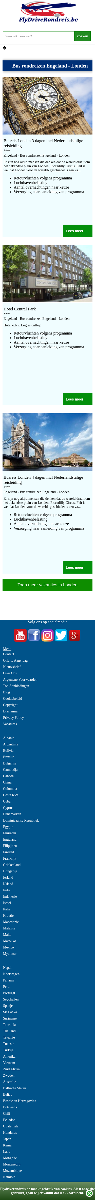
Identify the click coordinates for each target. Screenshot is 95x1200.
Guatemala (10, 1126)
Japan (7, 1139)
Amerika (9, 1056)
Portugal (9, 993)
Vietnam (9, 1063)
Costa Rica (10, 795)
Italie (6, 909)
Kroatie (8, 916)
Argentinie (10, 744)
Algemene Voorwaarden (20, 679)
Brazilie (8, 757)
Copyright (10, 705)
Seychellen (10, 999)
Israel (7, 903)
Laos (6, 1152)
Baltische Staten (14, 1088)
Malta (7, 935)
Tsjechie (9, 1037)
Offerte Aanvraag (15, 660)
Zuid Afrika (11, 1069)
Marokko (9, 941)
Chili (6, 1113)
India (6, 890)
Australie (9, 1082)
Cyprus (8, 808)
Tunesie (8, 1044)
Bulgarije (9, 763)
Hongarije (10, 871)
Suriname (10, 1018)
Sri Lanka (10, 1012)
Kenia (7, 1145)
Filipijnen (10, 846)
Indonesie (10, 896)
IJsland (8, 884)
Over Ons (10, 673)
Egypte (8, 827)
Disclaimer (10, 711)
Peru (6, 987)
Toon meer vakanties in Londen (47, 584)
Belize (7, 1094)
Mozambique (12, 1171)
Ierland (8, 877)
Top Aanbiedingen (16, 686)
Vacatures (10, 724)
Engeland (9, 839)
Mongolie (10, 1158)
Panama (8, 980)
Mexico (8, 947)
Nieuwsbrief (12, 667)
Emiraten (9, 833)
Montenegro (11, 1164)
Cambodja (10, 770)
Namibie (9, 1177)
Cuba (7, 801)
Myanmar (10, 954)
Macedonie (11, 922)
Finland (8, 852)
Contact (8, 654)
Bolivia (8, 751)
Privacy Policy (13, 718)
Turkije (8, 1050)
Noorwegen (11, 974)
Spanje (8, 1006)
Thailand (9, 1031)
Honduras (10, 1133)
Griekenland (12, 865)
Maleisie (9, 928)
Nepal (7, 968)
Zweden (8, 1075)
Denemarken (12, 814)
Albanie (8, 738)
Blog (6, 692)
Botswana (10, 1107)
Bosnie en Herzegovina (19, 1101)
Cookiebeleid (12, 699)
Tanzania (9, 1025)
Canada (8, 776)
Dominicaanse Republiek (21, 820)
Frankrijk (9, 858)
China (7, 782)
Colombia (10, 789)
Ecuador (9, 1120)
